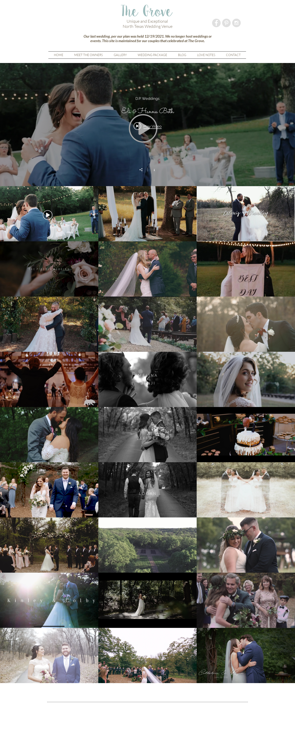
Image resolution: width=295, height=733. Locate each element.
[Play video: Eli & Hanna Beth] (148, 126)
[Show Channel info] (152, 170)
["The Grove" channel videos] (147, 434)
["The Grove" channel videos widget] (147, 373)
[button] (120, 55)
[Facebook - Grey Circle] (216, 23)
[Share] (143, 170)
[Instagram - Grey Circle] (236, 23)
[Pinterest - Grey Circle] (226, 23)
